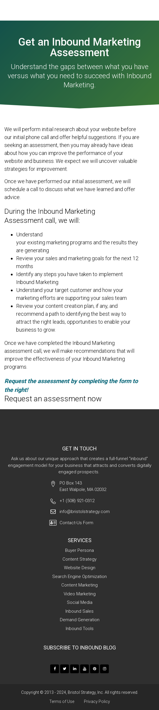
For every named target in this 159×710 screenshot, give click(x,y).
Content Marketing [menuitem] (79, 585)
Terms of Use (61, 701)
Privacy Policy (97, 701)
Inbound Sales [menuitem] (79, 611)
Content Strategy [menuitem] (79, 559)
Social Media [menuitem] (79, 602)
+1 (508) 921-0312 (77, 500)
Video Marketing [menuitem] (80, 594)
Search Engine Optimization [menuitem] (79, 576)
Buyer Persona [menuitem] (79, 550)
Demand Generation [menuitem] (79, 619)
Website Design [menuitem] (79, 567)
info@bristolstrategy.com (85, 511)
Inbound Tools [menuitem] (80, 628)
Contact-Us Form (76, 522)
